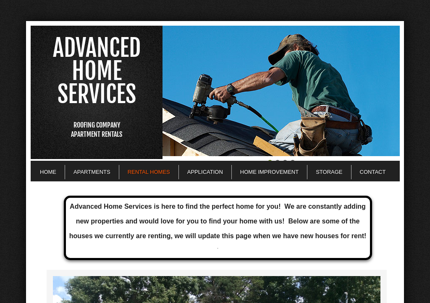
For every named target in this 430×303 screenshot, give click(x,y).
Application (205, 172)
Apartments (91, 172)
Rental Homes (149, 172)
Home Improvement (269, 172)
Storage (329, 172)
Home (48, 172)
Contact (373, 172)
